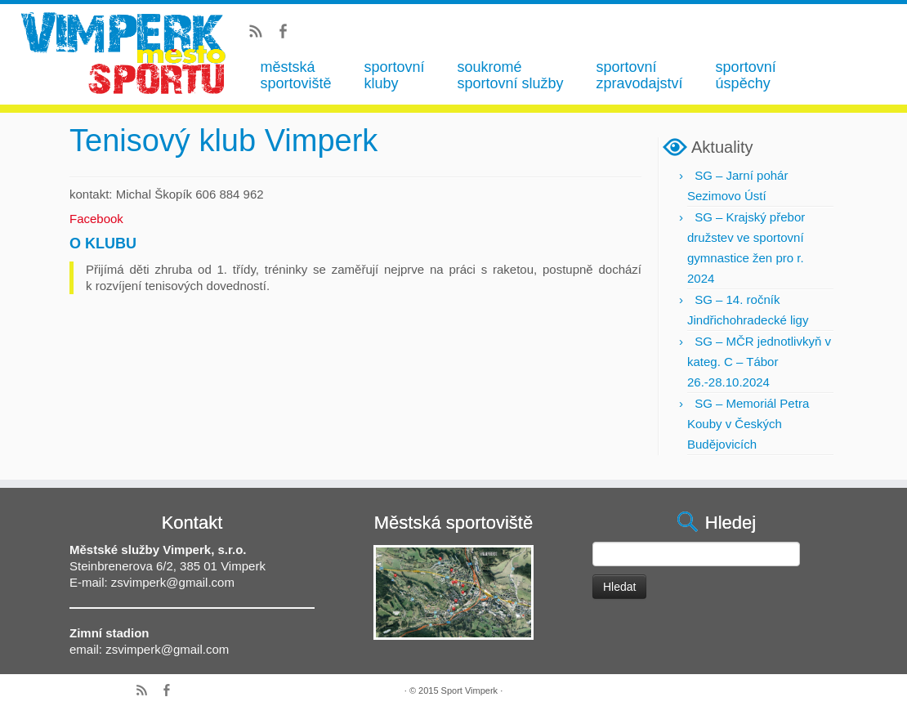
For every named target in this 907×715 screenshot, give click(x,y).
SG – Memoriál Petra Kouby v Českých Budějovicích (748, 423)
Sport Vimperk (469, 690)
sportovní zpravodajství (639, 75)
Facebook (96, 219)
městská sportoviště (295, 75)
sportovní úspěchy (746, 75)
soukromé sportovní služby (510, 75)
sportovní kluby (394, 75)
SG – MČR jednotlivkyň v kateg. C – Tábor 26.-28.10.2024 (759, 361)
